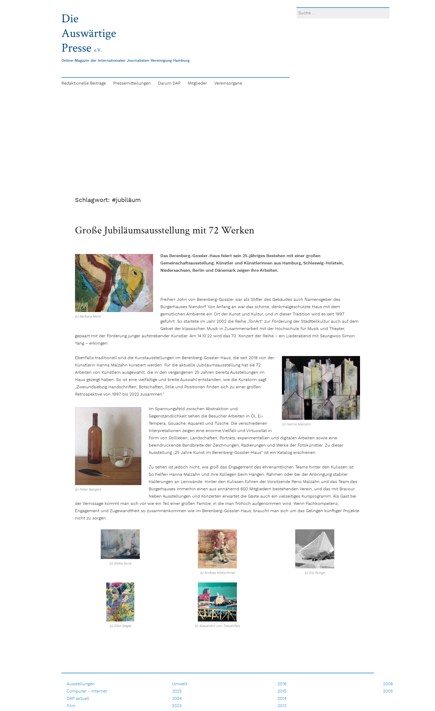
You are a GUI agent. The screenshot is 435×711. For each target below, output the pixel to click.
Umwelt (179, 684)
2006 (388, 684)
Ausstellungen (81, 684)
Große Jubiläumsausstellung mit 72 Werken (164, 230)
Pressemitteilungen (132, 83)
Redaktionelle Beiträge (83, 83)
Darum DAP (169, 83)
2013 (282, 706)
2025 (177, 691)
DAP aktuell (78, 698)
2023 (177, 706)
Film (71, 706)
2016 (282, 684)
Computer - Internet (87, 691)
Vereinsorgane (228, 83)
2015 (282, 691)
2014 (282, 698)
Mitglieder (197, 83)
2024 (177, 698)
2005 (388, 691)
